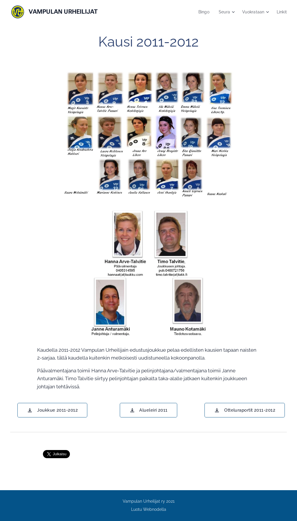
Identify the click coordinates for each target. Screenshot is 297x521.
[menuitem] (202, 12)
